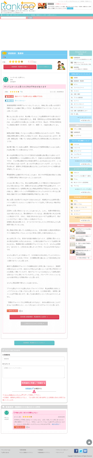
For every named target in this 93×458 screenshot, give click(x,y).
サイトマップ (60, 452)
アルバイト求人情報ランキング (80, 140)
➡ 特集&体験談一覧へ (84, 258)
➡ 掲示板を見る (86, 120)
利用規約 (29, 388)
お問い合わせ (5, 452)
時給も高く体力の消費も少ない (26, 413)
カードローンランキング (81, 169)
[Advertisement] (46, 33)
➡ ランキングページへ (84, 117)
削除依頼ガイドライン (43, 452)
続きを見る (56, 424)
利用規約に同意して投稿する (33, 383)
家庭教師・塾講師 (16, 53)
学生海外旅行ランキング (81, 197)
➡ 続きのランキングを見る (83, 161)
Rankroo (79, 456)
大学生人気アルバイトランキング (80, 74)
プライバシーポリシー (62, 450)
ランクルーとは (5, 450)
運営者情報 (22, 450)
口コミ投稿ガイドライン (14, 395)
